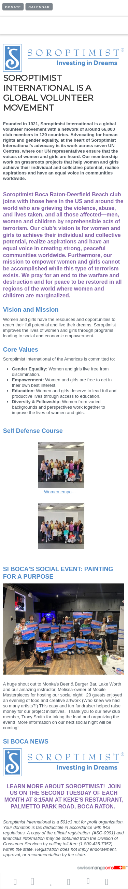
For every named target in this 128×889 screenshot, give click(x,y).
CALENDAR (39, 7)
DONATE (13, 7)
